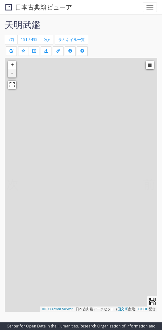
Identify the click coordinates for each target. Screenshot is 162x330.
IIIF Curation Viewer (57, 309)
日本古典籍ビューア (38, 7)
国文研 (123, 309)
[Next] (47, 39)
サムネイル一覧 (71, 39)
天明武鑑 (22, 24)
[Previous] (11, 39)
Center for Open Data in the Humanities (42, 326)
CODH (143, 309)
